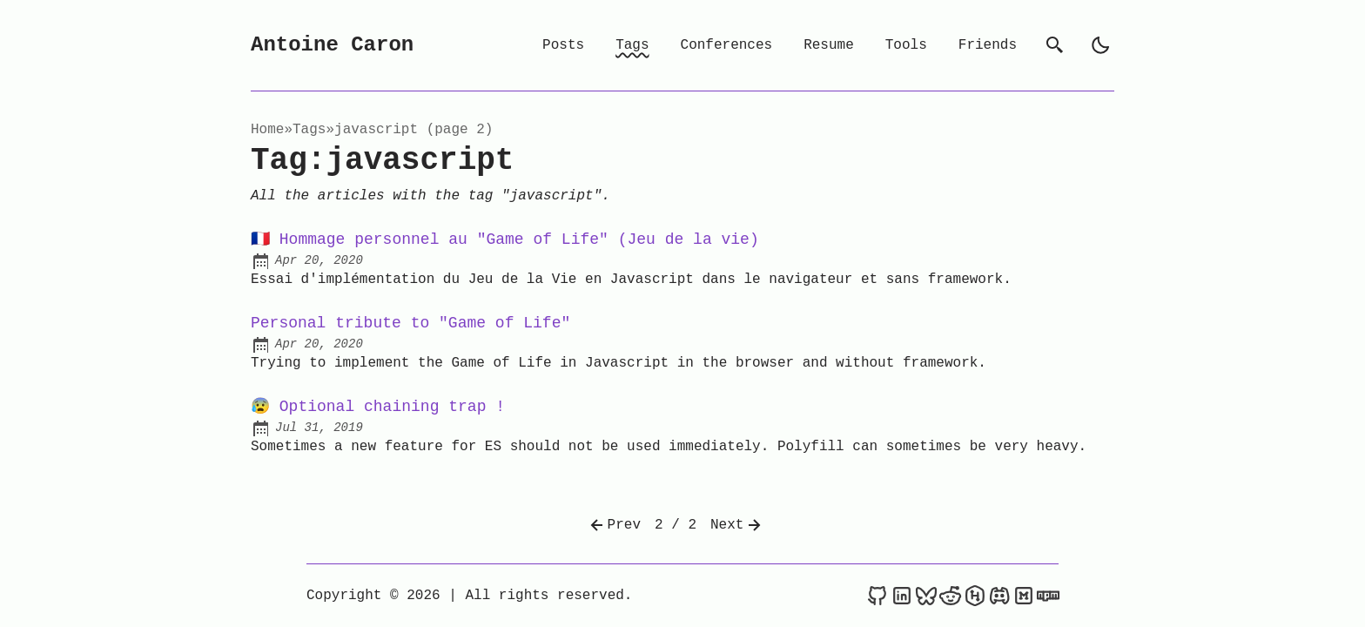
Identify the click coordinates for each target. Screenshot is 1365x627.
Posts (563, 45)
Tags (632, 45)
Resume (829, 45)
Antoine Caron (332, 45)
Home (267, 130)
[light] (1100, 45)
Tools (906, 45)
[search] (1055, 45)
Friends (987, 45)
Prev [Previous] (614, 525)
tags (309, 130)
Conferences (727, 45)
